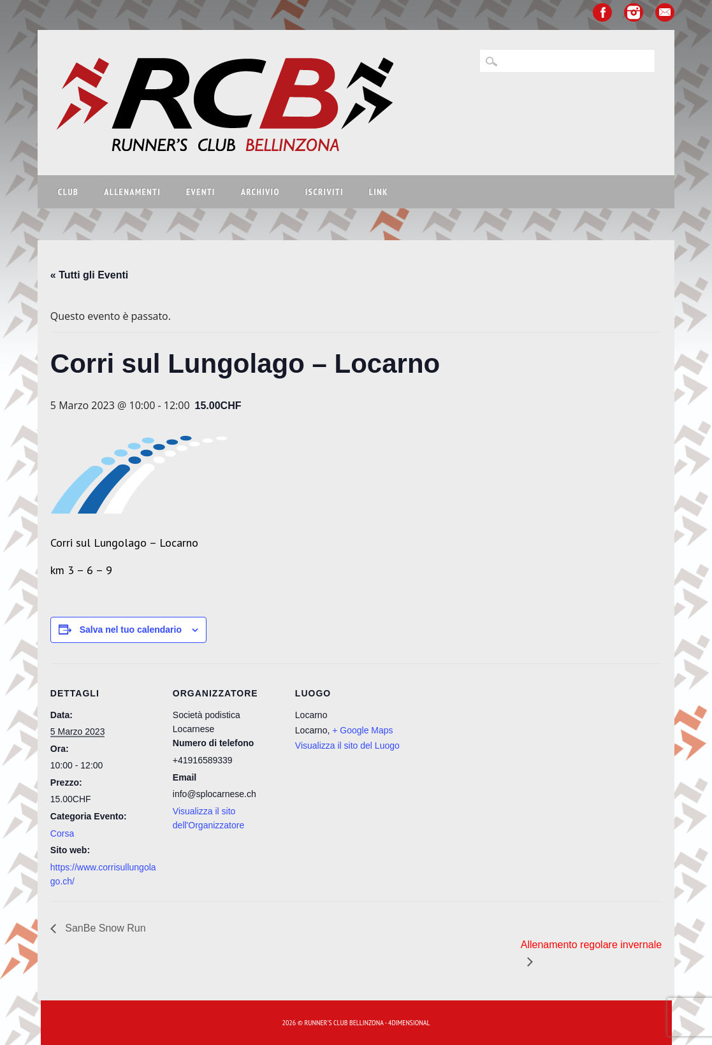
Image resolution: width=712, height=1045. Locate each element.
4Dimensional (409, 1022)
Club (68, 192)
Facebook (602, 12)
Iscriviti (324, 192)
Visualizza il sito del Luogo (347, 745)
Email (664, 12)
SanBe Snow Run (104, 928)
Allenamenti (132, 192)
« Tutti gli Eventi (89, 275)
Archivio (260, 192)
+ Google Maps (362, 730)
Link (378, 192)
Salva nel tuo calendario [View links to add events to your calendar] (131, 629)
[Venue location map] (485, 751)
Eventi (200, 192)
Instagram (633, 12)
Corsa (62, 833)
